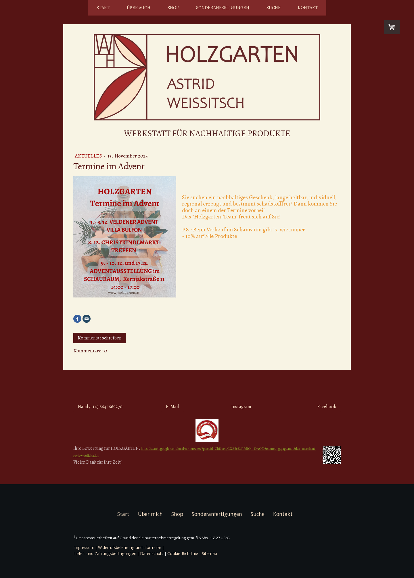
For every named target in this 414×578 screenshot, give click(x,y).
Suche (274, 8)
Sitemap (209, 553)
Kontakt (308, 8)
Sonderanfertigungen (222, 8)
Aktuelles (89, 155)
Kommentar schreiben (99, 338)
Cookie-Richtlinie (182, 553)
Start (103, 8)
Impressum (83, 547)
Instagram (241, 407)
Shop (173, 8)
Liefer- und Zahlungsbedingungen (104, 553)
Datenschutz (152, 553)
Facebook (326, 407)
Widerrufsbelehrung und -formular (129, 547)
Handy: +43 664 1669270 (100, 407)
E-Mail (172, 407)
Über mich (138, 8)
